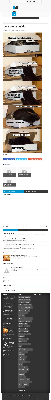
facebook (26, 326)
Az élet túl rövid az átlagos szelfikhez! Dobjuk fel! (24, 308)
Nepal (20, 364)
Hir (27, 338)
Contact (38, 398)
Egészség (28, 321)
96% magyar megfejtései (24, 297)
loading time (21, 359)
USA (20, 384)
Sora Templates (22, 395)
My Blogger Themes (29, 395)
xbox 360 (25, 384)
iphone (28, 343)
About (33, 398)
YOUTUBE (21, 387)
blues (20, 313)
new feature (21, 369)
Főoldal (24, 226)
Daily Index (12, 395)
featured (21, 328)
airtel (20, 304)
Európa (20, 326)
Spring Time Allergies (7, 338)
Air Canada (21, 302)
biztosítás (27, 310)
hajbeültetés (21, 338)
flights (20, 331)
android (25, 304)
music (27, 362)
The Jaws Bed (6, 354)
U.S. (27, 382)
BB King (21, 310)
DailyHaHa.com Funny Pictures (20, 30)
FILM (26, 328)
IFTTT (29, 30)
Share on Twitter (21, 159)
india (25, 341)
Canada (25, 313)
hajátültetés (21, 336)
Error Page (44, 398)
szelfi (25, 372)
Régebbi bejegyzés (44, 226)
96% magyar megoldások (24, 299)
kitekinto (25, 352)
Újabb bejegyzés (6, 226)
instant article (22, 343)
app (30, 304)
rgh (27, 369)
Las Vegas (21, 354)
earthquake (21, 321)
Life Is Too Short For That (8, 350)
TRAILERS (21, 379)
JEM (20, 346)
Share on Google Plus (34, 159)
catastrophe (21, 315)
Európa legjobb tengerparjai (9, 297)
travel (27, 379)
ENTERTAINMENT (23, 323)
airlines (27, 302)
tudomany (21, 382)
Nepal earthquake (23, 367)
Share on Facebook (9, 159)
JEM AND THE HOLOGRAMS (22, 349)
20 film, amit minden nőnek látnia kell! (12, 330)
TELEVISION (22, 377)
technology (21, 374)
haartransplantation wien (24, 333)
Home (29, 398)
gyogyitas (26, 331)
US (30, 382)
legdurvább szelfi (22, 357)
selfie (20, 372)
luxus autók (21, 362)
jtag (20, 352)
